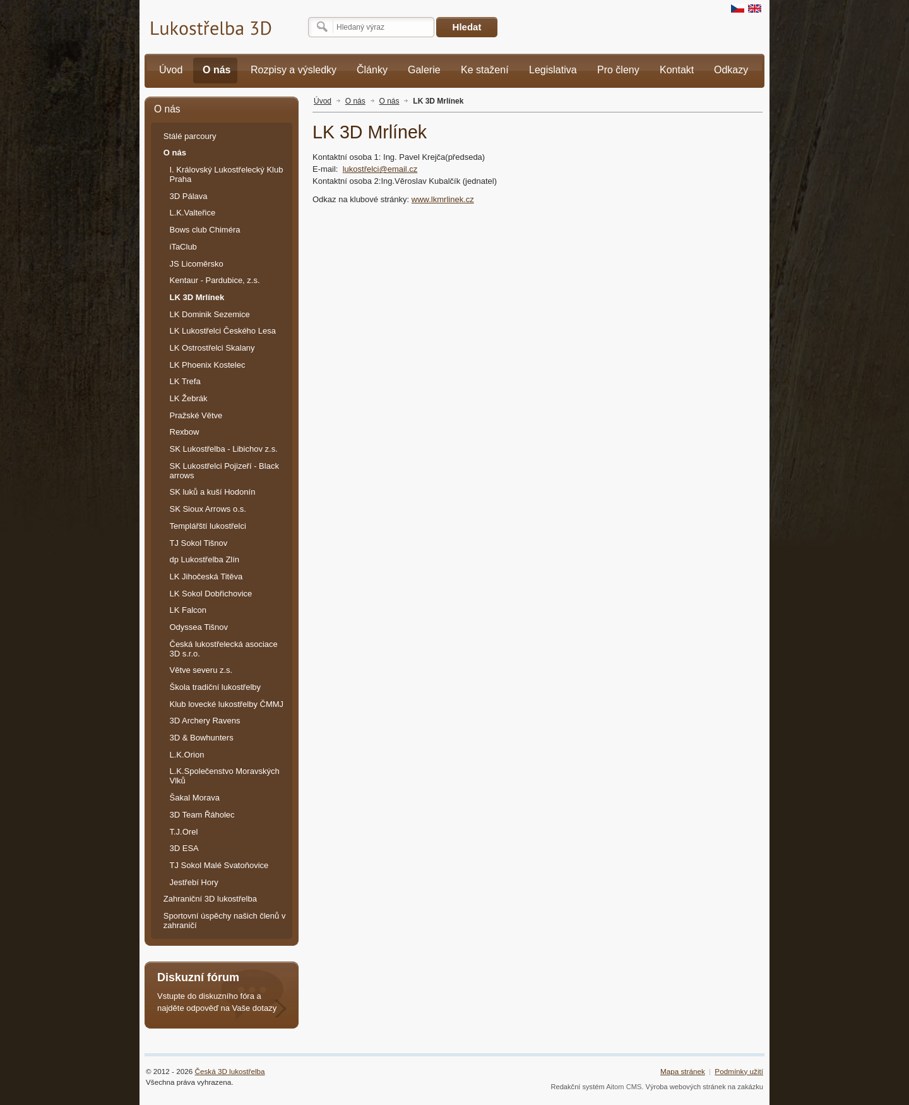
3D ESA (184, 848)
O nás (355, 101)
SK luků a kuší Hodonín (213, 492)
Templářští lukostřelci (208, 526)
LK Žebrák (189, 398)
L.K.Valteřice (193, 212)
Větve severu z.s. (201, 670)
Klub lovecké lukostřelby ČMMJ (227, 704)
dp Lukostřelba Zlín (205, 559)
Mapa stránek (682, 1071)
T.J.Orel (184, 831)
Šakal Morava (195, 797)
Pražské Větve (196, 415)
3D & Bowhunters (202, 737)
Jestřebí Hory (194, 882)
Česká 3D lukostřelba (230, 1071)
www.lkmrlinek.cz (443, 199)
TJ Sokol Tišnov (199, 543)
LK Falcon (188, 610)
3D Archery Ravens (205, 720)
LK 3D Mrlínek (438, 101)
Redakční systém (577, 1086)
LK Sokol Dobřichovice (211, 593)
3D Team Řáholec (202, 814)
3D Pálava (189, 196)
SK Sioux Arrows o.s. (208, 509)
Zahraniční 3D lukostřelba (210, 898)
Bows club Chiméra (205, 229)
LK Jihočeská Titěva (206, 576)
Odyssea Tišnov (199, 627)
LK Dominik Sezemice (210, 314)
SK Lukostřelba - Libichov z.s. (224, 449)
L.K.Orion (187, 754)
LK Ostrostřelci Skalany (212, 348)
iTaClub (183, 246)
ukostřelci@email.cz (380, 169)
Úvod (322, 101)
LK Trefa (185, 381)
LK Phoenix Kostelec (208, 365)
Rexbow (184, 432)
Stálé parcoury (190, 136)
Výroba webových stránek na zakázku (705, 1086)
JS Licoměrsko (196, 264)
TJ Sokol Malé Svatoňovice (219, 865)
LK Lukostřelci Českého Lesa (223, 330)
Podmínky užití (739, 1071)
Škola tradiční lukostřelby (215, 687)
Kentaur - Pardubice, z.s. (215, 280)
